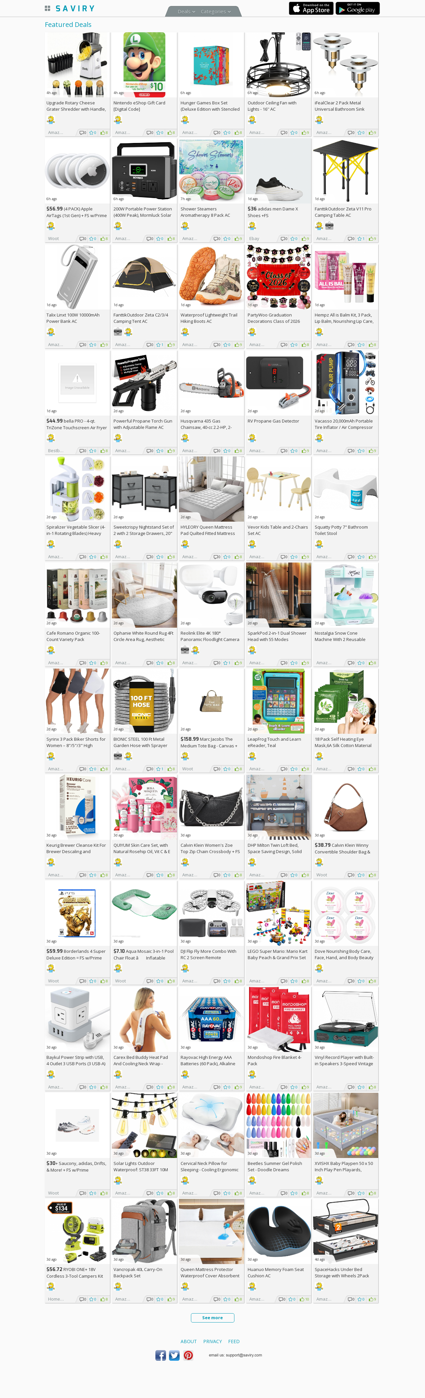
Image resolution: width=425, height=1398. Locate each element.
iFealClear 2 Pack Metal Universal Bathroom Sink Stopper (340, 109)
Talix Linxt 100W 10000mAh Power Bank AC (73, 318)
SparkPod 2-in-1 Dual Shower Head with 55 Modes (277, 636)
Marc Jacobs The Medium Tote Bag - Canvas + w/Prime (209, 745)
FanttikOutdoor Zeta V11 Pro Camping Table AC (343, 212)
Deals (184, 11)
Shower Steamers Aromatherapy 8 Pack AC (205, 212)
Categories (213, 11)
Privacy (212, 1341)
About (189, 1341)
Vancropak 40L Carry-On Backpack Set (138, 1272)
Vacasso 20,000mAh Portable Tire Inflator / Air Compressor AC (344, 427)
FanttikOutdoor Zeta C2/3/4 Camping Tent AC (141, 318)
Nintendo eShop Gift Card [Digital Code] (139, 106)
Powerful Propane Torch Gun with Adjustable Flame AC (143, 424)
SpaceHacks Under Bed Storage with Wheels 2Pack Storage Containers (342, 1275)
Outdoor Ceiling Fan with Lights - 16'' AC (272, 106)
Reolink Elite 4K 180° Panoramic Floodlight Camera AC (210, 639)
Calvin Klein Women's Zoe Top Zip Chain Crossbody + (210, 848)
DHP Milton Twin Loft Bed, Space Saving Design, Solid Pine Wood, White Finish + (276, 851)
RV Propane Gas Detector (273, 421)
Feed (234, 1341)
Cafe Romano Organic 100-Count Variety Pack (73, 636)
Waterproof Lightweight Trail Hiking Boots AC (209, 318)
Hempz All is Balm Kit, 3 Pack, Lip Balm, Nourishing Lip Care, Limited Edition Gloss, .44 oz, (344, 321)
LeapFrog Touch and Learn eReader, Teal (274, 742)
